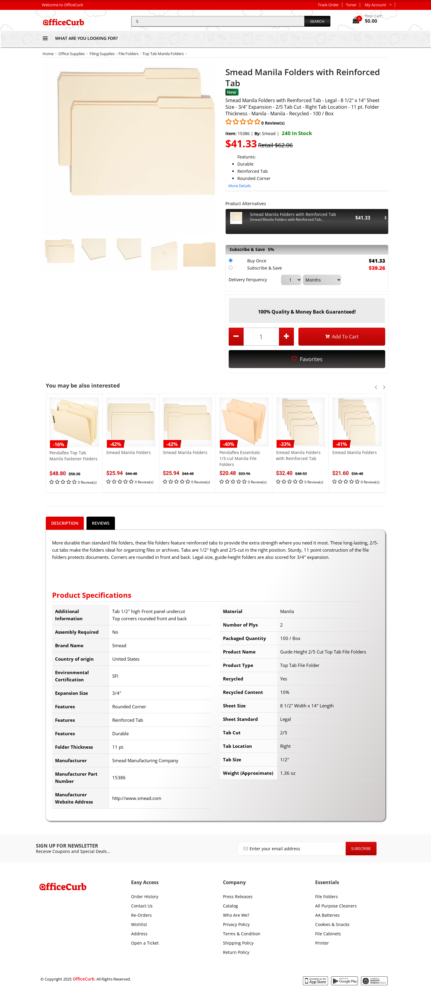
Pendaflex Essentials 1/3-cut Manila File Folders (239, 458)
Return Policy (236, 952)
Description (64, 523)
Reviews (101, 523)
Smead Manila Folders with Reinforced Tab (298, 455)
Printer (322, 943)
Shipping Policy (238, 943)
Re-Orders (141, 915)
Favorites (307, 359)
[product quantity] (261, 337)
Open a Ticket (145, 943)
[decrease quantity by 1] (236, 337)
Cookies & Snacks (332, 924)
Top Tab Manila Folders (163, 53)
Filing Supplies (102, 53)
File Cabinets (328, 934)
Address (139, 934)
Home (48, 53)
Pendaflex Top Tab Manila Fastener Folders (73, 456)
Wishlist (139, 924)
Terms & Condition (241, 934)
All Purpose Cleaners (336, 906)
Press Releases (238, 896)
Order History (144, 896)
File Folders (129, 53)
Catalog (230, 906)
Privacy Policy (236, 924)
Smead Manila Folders (128, 452)
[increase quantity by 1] (286, 337)
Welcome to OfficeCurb (62, 4)
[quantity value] (261, 336)
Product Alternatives (245, 203)
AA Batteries (327, 915)
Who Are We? (236, 915)
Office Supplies (71, 53)
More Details (239, 185)
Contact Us (142, 906)
